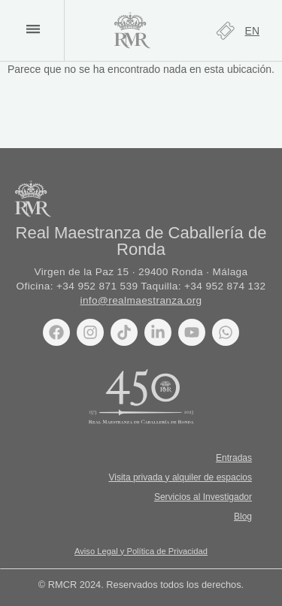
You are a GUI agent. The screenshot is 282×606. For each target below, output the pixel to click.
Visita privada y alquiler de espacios (180, 477)
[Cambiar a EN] (252, 31)
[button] (33, 29)
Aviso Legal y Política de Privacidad (141, 551)
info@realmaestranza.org (141, 300)
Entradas (234, 458)
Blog (243, 516)
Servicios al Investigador (203, 497)
